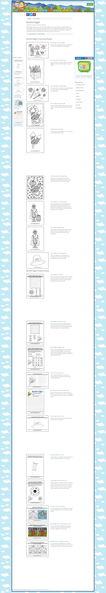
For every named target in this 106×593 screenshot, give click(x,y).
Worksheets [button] (33, 10)
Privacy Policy (45, 589)
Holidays (29, 18)
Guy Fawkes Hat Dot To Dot (57, 416)
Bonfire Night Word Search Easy (58, 321)
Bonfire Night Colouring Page (58, 42)
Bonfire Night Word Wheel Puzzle (59, 480)
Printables (78, 99)
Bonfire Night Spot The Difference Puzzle (61, 524)
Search (90, 4)
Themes (20, 10)
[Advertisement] (18, 34)
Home (16, 10)
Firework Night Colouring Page (58, 103)
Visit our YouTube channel (82, 75)
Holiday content (80, 87)
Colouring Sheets (31, 34)
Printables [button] (65, 10)
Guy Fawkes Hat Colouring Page (58, 253)
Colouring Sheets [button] (42, 10)
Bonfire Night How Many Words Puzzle (60, 390)
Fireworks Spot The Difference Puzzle (60, 541)
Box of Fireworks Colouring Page (58, 60)
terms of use (35, 589)
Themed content (80, 84)
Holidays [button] (26, 10)
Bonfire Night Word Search (57, 274)
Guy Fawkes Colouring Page (57, 227)
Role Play (75, 10)
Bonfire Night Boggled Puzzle (57, 347)
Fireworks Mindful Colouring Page (59, 176)
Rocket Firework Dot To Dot (57, 455)
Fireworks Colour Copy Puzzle (58, 506)
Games (78, 96)
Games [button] (50, 10)
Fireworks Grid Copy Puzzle (57, 373)
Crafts (70, 10)
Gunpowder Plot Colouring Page (58, 202)
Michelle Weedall (23, 589)
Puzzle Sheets (41, 34)
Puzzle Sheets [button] (57, 10)
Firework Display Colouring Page (58, 86)
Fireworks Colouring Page (57, 129)
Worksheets (79, 108)
